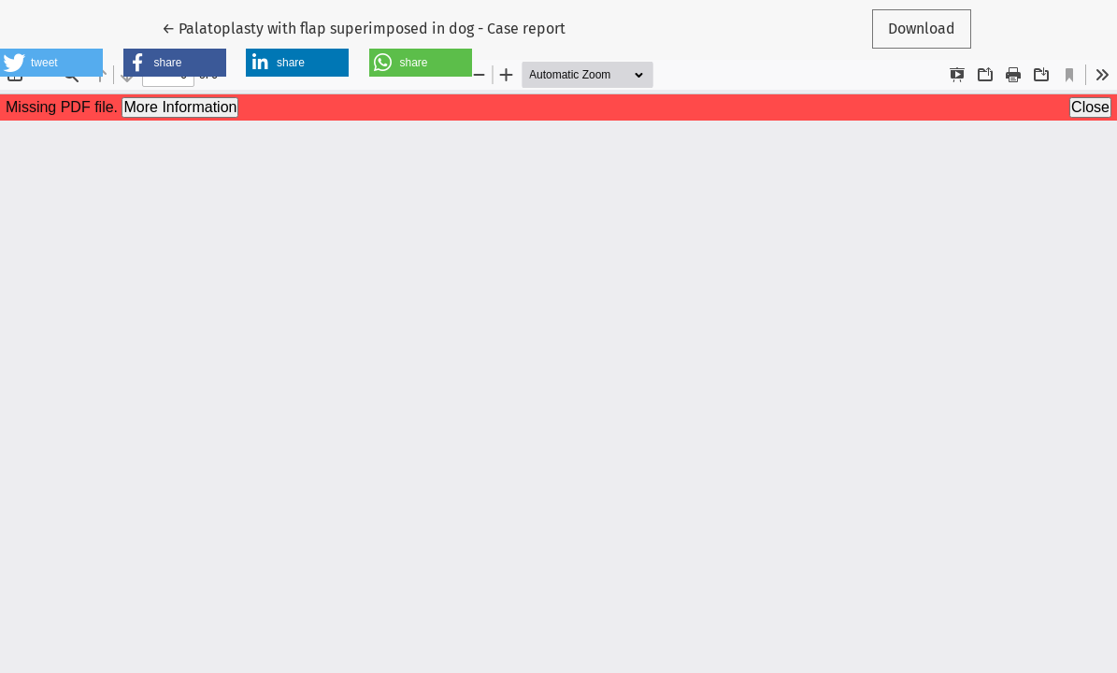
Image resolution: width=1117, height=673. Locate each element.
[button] (51, 63)
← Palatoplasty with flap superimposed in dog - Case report (364, 27)
